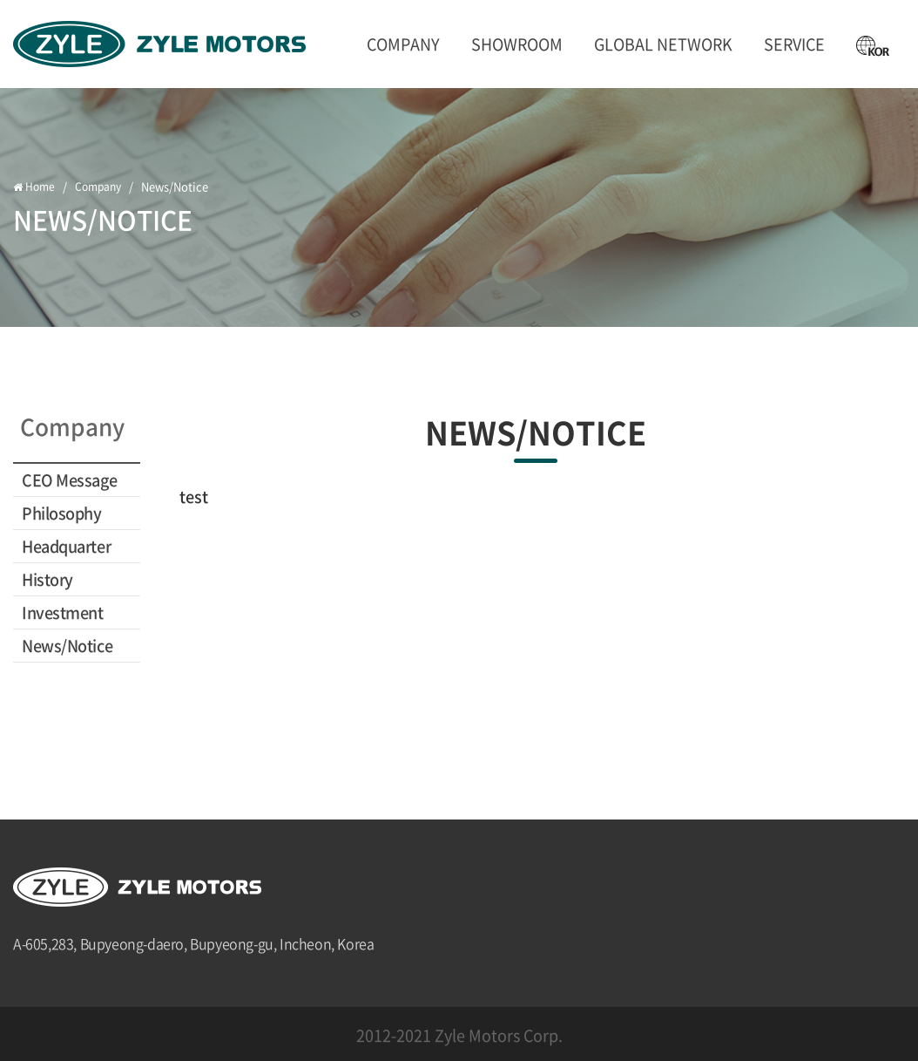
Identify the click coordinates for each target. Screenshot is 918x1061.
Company (403, 44)
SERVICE (794, 44)
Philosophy (62, 513)
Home (35, 186)
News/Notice (67, 645)
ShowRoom (517, 44)
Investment (63, 612)
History (47, 579)
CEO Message (69, 480)
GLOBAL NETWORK (663, 44)
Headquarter (66, 546)
